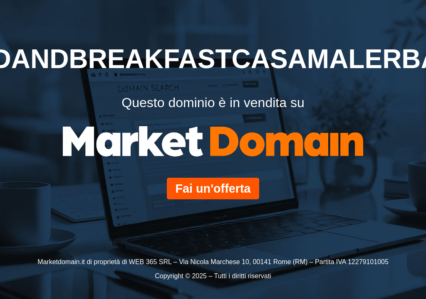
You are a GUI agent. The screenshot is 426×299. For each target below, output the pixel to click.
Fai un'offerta (212, 188)
